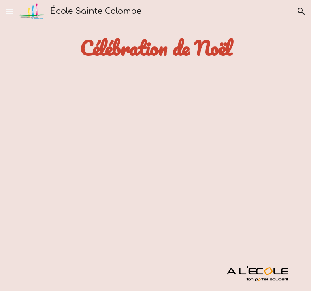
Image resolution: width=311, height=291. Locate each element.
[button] (9, 11)
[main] (155, 48)
